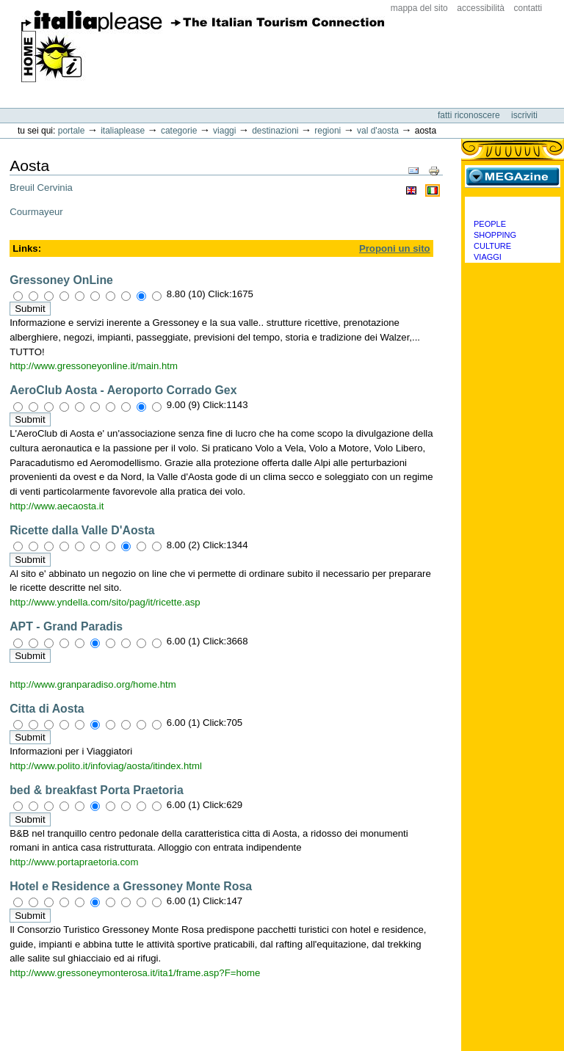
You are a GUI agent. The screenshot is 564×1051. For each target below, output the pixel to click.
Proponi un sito (394, 248)
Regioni (327, 131)
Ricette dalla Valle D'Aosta (82, 530)
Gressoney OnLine (61, 280)
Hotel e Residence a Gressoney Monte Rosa (131, 886)
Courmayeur (36, 211)
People (490, 223)
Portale (71, 131)
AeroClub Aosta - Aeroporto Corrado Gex (123, 390)
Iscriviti (524, 115)
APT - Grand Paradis (66, 626)
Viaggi (224, 131)
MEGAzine (512, 176)
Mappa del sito (419, 8)
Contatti (528, 8)
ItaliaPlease (203, 46)
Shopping (495, 234)
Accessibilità (481, 8)
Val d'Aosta (378, 131)
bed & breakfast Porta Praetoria (97, 790)
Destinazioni (275, 131)
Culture (492, 245)
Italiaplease (123, 131)
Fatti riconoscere (470, 115)
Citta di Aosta (47, 708)
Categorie (179, 131)
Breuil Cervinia (41, 187)
